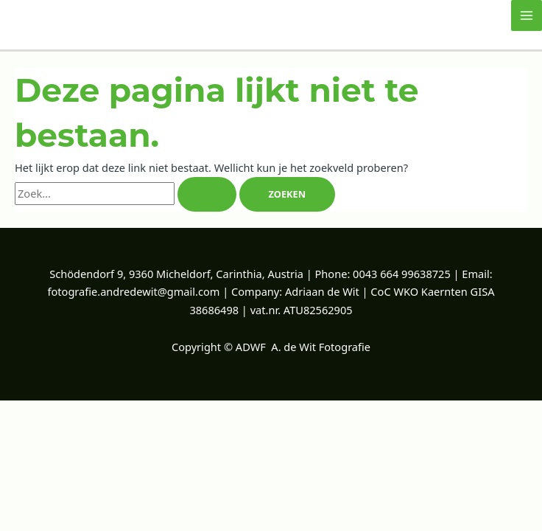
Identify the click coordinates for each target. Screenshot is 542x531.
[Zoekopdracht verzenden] (206, 194)
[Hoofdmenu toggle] (526, 15)
